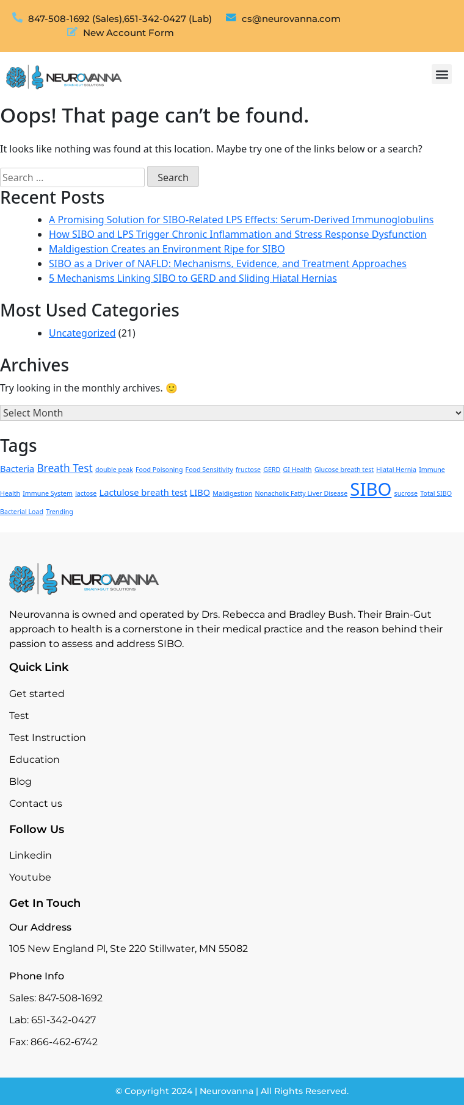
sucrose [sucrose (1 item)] (406, 493)
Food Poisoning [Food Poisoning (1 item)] (159, 469)
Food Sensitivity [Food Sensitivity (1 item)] (209, 469)
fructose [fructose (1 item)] (248, 469)
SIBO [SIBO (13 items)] (370, 489)
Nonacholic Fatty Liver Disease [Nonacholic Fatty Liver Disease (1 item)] (301, 493)
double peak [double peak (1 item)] (114, 469)
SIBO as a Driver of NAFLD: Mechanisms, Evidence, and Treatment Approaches (228, 263)
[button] (442, 74)
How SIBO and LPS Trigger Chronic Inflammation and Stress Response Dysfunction (238, 234)
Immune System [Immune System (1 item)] (48, 493)
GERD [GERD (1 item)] (271, 469)
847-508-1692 (70, 998)
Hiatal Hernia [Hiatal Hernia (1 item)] (396, 469)
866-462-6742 (64, 1042)
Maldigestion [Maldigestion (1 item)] (232, 493)
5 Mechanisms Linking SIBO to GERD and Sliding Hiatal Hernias (193, 278)
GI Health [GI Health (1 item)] (297, 469)
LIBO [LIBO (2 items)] (200, 492)
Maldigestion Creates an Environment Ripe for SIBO (167, 249)
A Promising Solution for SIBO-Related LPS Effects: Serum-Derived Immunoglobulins (241, 219)
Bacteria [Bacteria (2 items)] (17, 468)
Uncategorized (82, 333)
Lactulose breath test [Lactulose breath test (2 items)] (143, 492)
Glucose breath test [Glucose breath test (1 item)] (344, 469)
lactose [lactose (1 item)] (85, 493)
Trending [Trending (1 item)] (59, 511)
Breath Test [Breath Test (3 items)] (64, 468)
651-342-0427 (63, 1020)
